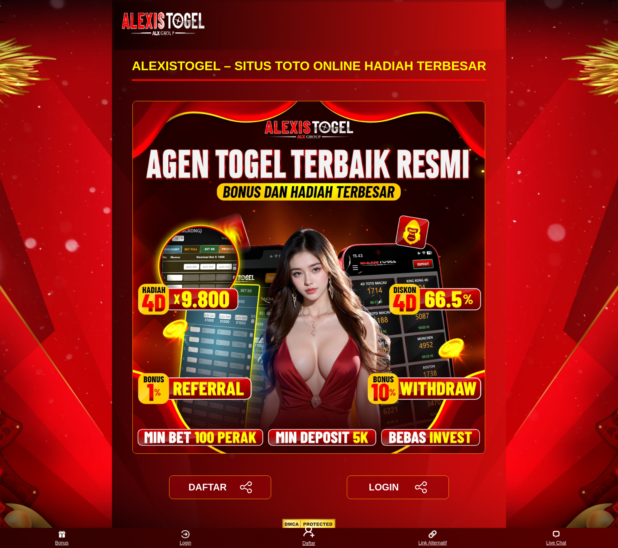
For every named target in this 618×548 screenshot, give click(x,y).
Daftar (309, 538)
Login (185, 538)
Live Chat (556, 538)
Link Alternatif (433, 538)
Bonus (62, 538)
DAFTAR (220, 487)
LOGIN (398, 487)
